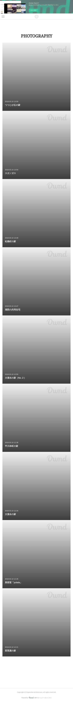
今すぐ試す (33, 10)
